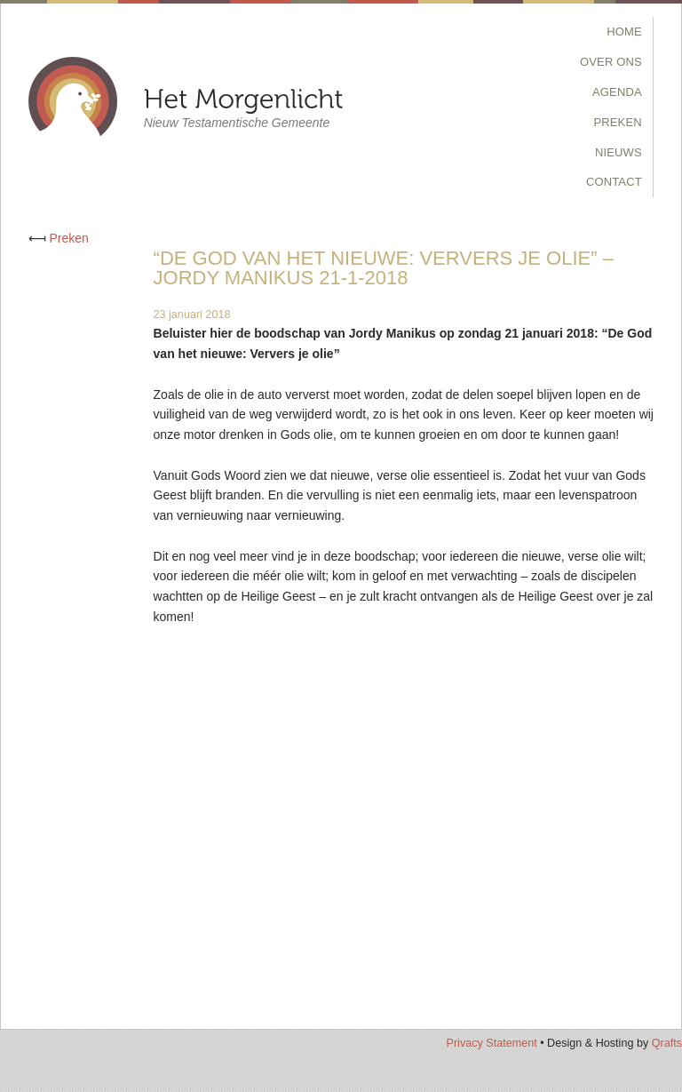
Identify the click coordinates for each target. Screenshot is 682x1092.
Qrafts (667, 1043)
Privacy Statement (491, 1043)
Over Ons (611, 61)
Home (624, 31)
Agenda (617, 92)
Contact (614, 181)
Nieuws (618, 152)
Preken (618, 122)
